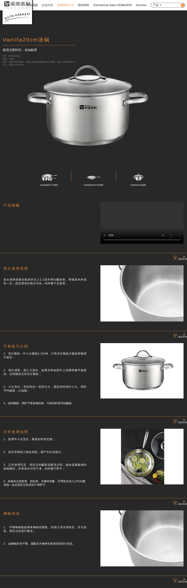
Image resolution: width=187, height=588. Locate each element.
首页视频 (32, 5)
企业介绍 (47, 5)
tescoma (141, 5)
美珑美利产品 (65, 5)
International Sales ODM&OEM (112, 5)
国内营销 (83, 5)
